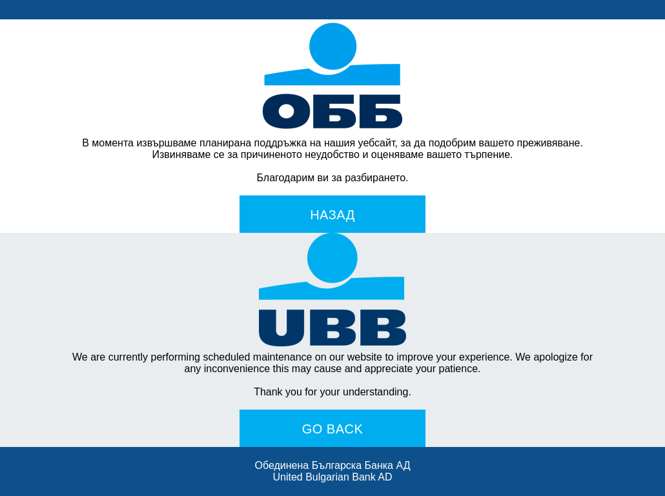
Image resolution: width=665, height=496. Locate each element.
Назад (332, 215)
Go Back (332, 429)
